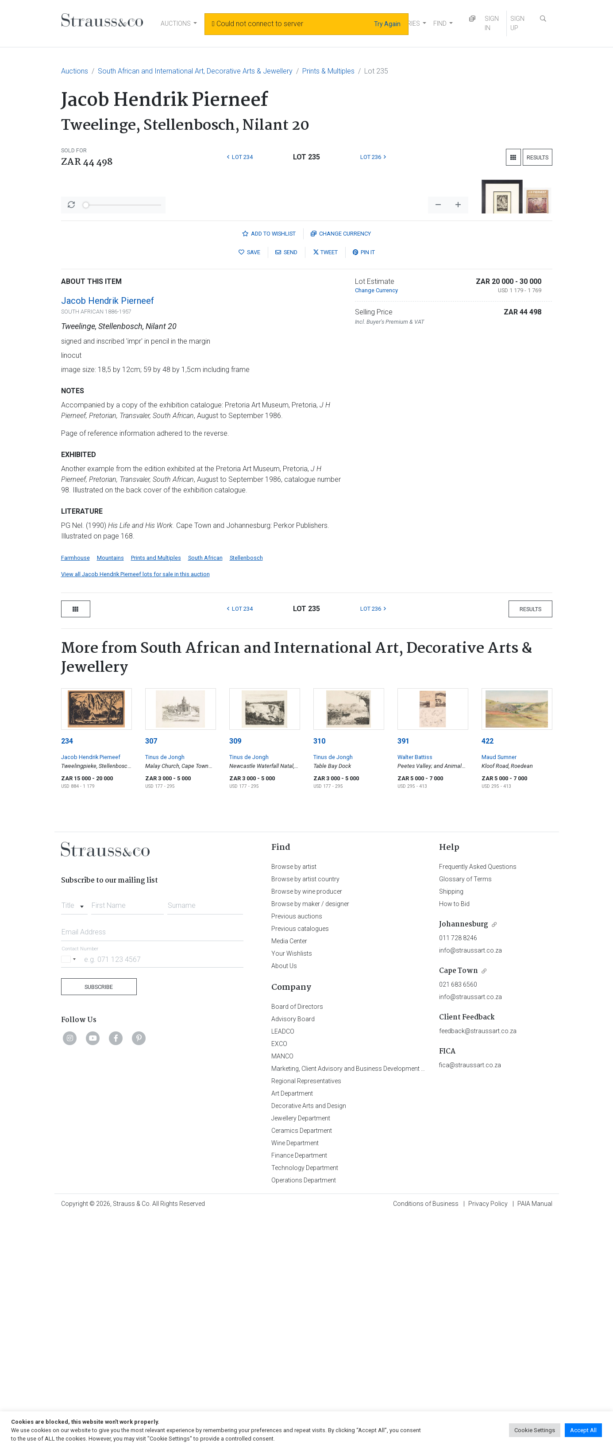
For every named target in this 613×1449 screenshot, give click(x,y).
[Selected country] (70, 1191)
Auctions (74, 71)
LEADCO (282, 1263)
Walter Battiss (414, 989)
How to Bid (454, 1135)
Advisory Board (293, 1251)
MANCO (282, 1288)
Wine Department (295, 1375)
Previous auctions (296, 1148)
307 (151, 973)
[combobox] (74, 1135)
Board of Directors (297, 1238)
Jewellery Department (300, 1350)
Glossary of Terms (465, 1111)
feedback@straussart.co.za (478, 1263)
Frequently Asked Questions (478, 1098)
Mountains (110, 789)
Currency (341, 465)
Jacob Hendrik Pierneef (107, 532)
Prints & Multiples (328, 71)
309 (235, 973)
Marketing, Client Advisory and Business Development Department (362, 1300)
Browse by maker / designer (310, 1135)
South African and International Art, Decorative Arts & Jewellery (195, 71)
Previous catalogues (300, 1160)
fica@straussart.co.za (470, 1297)
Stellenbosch (246, 789)
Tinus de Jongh (165, 989)
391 (403, 973)
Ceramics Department (301, 1362)
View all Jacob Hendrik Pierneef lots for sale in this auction (135, 806)
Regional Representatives (306, 1313)
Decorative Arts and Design (308, 1337)
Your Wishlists (291, 1185)
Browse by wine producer (306, 1123)
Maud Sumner (499, 989)
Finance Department (299, 1387)
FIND (440, 23)
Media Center (289, 1173)
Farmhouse (75, 789)
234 (67, 973)
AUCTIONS (176, 23)
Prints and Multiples (156, 789)
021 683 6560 (458, 1216)
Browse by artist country (305, 1111)
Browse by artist (293, 1098)
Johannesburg (463, 1156)
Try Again (387, 23)
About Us (284, 1197)
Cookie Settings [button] (534, 1430)
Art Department (292, 1325)
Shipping (451, 1123)
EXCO (279, 1275)
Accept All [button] (583, 1430)
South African (205, 789)
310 (319, 973)
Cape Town (458, 1203)
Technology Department (304, 1399)
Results (537, 157)
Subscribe (99, 1219)
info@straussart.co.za (470, 1182)
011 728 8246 (458, 1170)
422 (487, 973)
